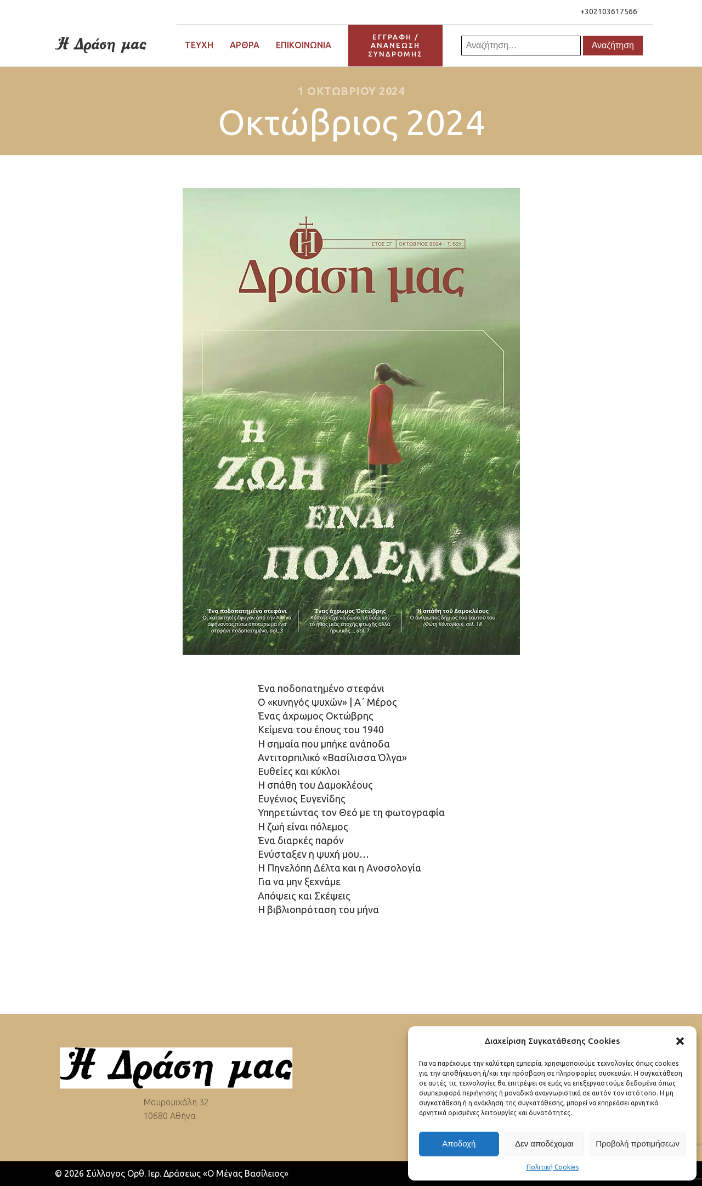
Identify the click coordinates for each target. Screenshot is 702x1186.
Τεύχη (199, 45)
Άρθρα (244, 45)
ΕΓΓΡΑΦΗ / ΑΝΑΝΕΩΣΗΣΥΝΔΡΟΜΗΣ (395, 45)
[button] (680, 1041)
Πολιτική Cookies (552, 1167)
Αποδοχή (458, 1143)
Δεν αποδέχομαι (544, 1143)
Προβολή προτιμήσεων (638, 1143)
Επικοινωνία (303, 45)
